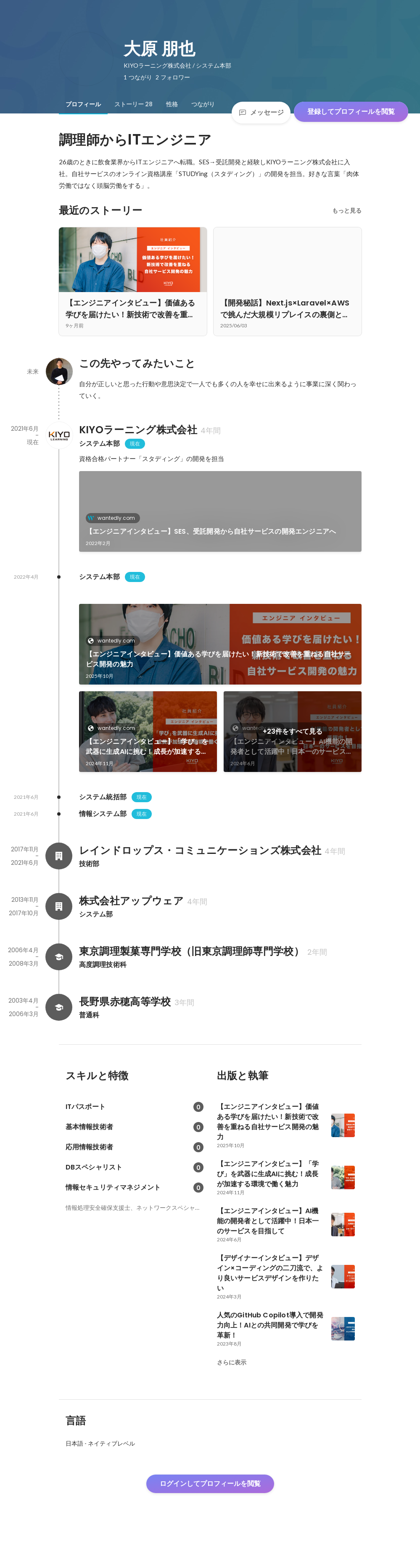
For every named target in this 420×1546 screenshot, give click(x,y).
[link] (220, 511)
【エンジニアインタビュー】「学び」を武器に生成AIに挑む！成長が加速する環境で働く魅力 (147, 747)
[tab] (83, 104)
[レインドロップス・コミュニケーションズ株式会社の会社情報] (58, 856)
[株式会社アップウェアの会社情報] (58, 906)
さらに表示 (231, 1362)
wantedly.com (113, 517)
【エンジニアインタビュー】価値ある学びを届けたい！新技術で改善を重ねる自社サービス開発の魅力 (218, 659)
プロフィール (83, 104)
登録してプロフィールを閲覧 (351, 111)
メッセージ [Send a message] (261, 112)
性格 (172, 104)
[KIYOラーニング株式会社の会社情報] (58, 435)
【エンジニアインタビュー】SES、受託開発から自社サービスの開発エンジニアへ (211, 531)
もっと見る (347, 210)
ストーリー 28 (133, 104)
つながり (203, 104)
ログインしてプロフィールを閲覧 (210, 1483)
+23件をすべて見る (292, 731)
